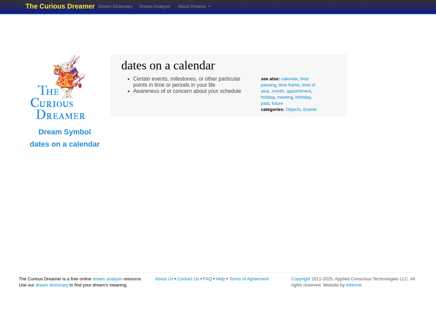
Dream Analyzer (155, 6)
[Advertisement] (218, 32)
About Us (164, 278)
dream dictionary (51, 284)
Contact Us (188, 278)
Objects (293, 109)
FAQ (207, 278)
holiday (268, 97)
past (265, 103)
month (278, 91)
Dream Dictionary (115, 6)
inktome (354, 284)
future (277, 103)
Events (310, 109)
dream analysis (107, 278)
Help (220, 278)
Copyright (300, 278)
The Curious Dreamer (60, 6)
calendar (289, 78)
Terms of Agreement (248, 278)
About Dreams (194, 6)
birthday (303, 97)
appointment (298, 91)
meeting (285, 97)
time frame (289, 84)
